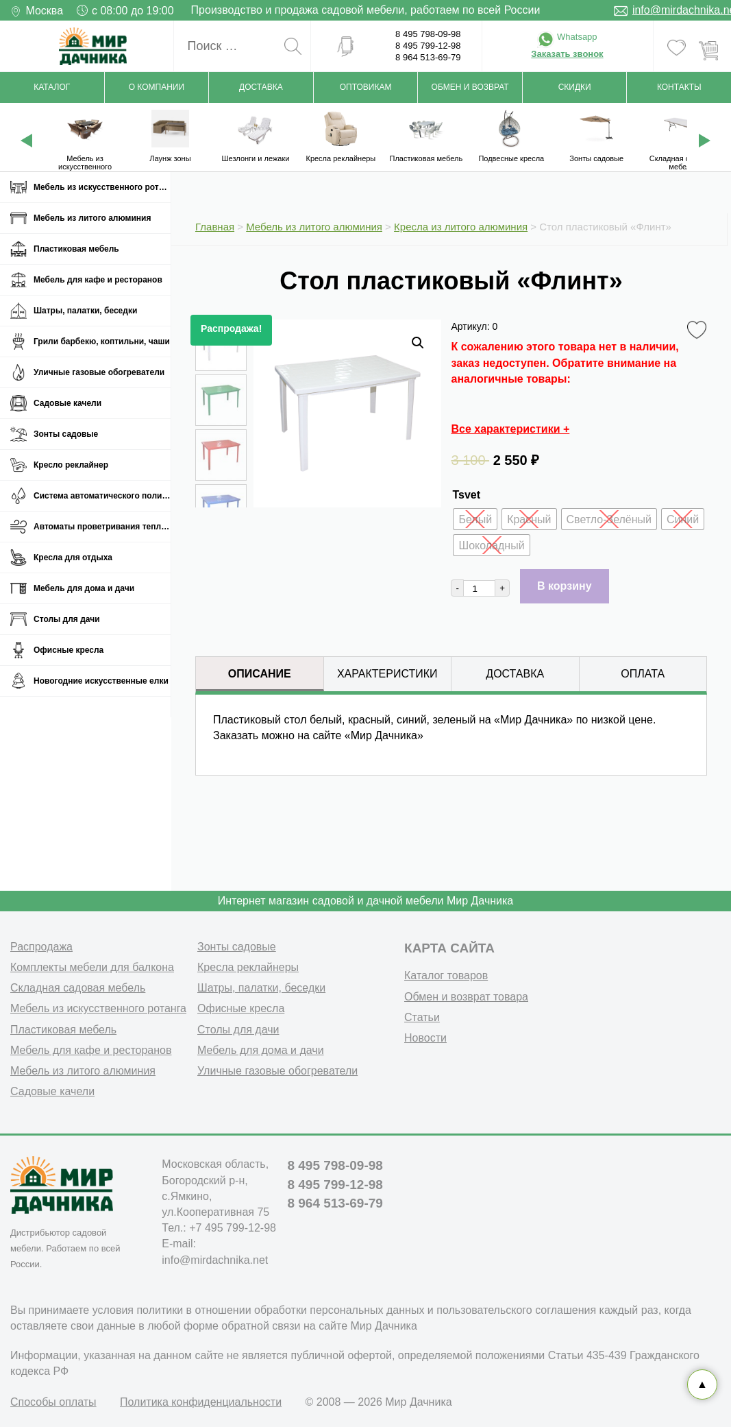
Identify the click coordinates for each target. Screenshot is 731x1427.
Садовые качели (67, 403)
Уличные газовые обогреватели (99, 372)
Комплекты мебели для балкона (92, 967)
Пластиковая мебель (76, 249)
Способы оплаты (53, 1402)
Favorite (699, 330)
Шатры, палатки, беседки (85, 310)
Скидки (574, 87)
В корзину (564, 586)
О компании (156, 87)
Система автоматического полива (102, 496)
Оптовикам (366, 87)
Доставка (261, 87)
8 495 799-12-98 (427, 45)
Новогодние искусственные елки (101, 681)
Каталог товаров (446, 975)
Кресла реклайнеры (248, 967)
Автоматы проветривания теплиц (102, 526)
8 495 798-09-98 (427, 34)
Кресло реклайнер (71, 465)
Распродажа (41, 946)
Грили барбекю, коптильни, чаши (102, 341)
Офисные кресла (68, 650)
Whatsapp (567, 37)
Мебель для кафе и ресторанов (98, 280)
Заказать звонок (567, 54)
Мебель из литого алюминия (92, 218)
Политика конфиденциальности (201, 1402)
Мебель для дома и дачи (84, 588)
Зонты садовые (66, 434)
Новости (425, 1038)
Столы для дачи (67, 619)
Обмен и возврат (470, 87)
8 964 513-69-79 (427, 57)
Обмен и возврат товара (466, 997)
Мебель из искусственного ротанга (102, 187)
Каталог (52, 87)
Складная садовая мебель (77, 988)
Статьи (422, 1017)
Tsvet (466, 495)
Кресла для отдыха (73, 557)
